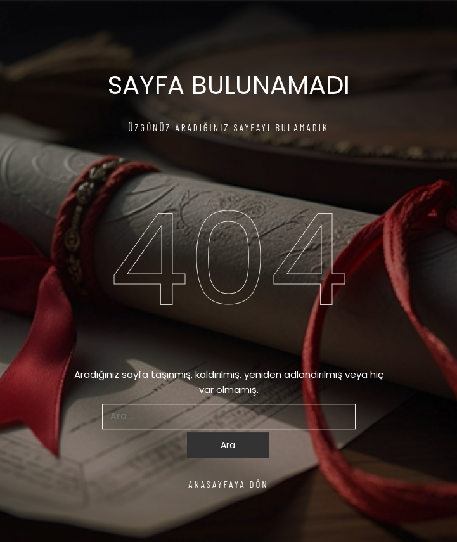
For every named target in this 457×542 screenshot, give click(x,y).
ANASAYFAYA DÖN (228, 484)
